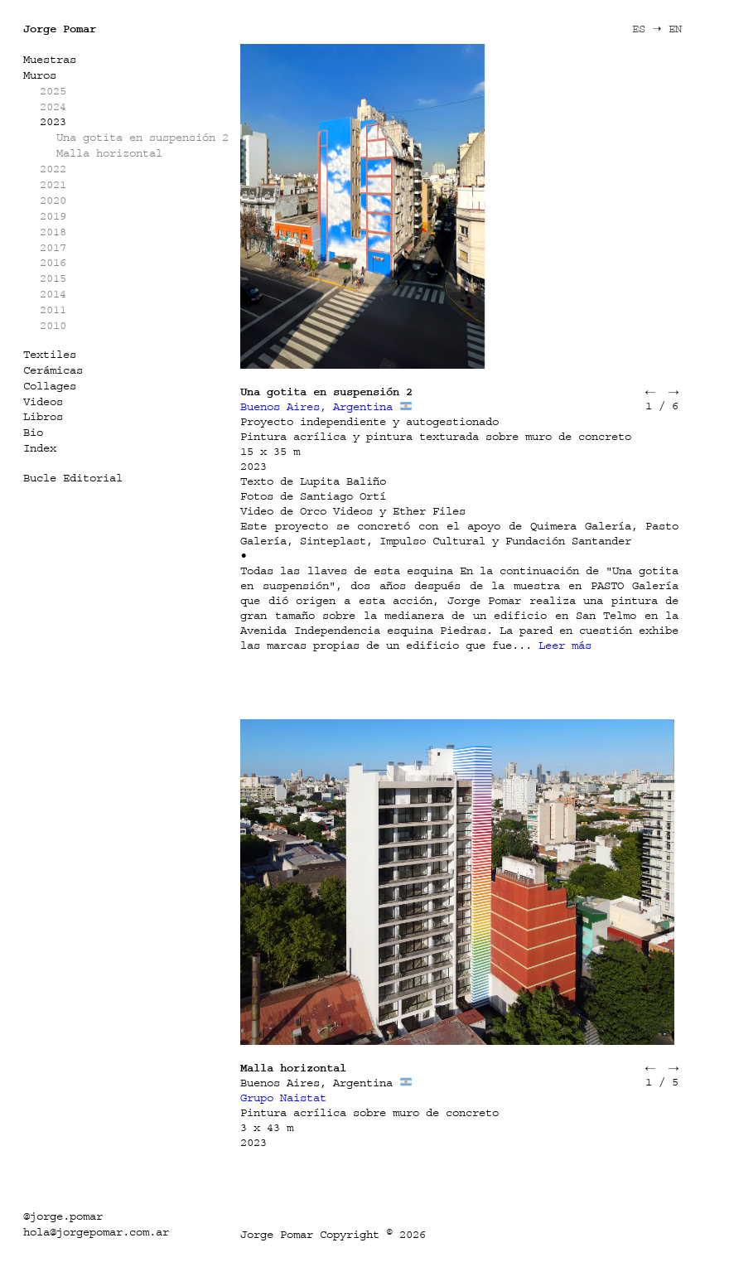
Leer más (564, 645)
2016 (53, 262)
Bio (33, 432)
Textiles (49, 354)
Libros (43, 416)
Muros (39, 75)
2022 (53, 168)
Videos (43, 401)
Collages (49, 386)
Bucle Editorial (73, 477)
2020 (53, 200)
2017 (53, 247)
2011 (53, 309)
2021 (53, 184)
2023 (53, 121)
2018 (53, 231)
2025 (53, 91)
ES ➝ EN (657, 28)
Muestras (49, 59)
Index (39, 448)
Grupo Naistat (283, 1097)
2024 (53, 106)
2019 (53, 216)
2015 (53, 278)
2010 (53, 325)
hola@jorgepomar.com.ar (96, 1232)
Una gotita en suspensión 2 (142, 137)
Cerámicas (53, 370)
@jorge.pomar (63, 1216)
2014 (53, 294)
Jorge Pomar (59, 28)
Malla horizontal (109, 153)
